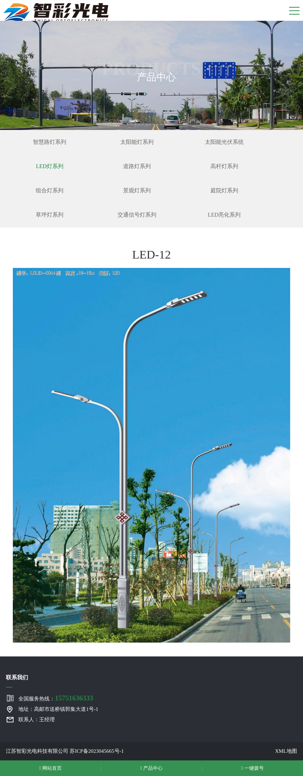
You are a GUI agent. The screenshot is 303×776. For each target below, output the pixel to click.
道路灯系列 (137, 166)
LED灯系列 (49, 166)
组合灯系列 (49, 190)
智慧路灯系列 (49, 142)
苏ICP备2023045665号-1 (97, 751)
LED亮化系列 (224, 215)
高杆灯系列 (224, 166)
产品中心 (151, 768)
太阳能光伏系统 (224, 142)
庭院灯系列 (224, 190)
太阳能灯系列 (137, 142)
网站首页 (50, 768)
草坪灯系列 (49, 215)
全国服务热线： (55, 698)
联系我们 (17, 677)
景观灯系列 (137, 190)
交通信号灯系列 (137, 215)
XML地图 (286, 751)
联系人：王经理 (36, 719)
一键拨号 (252, 768)
